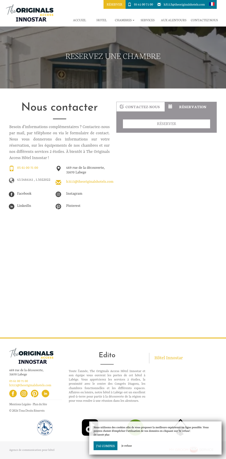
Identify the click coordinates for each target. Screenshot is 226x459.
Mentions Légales (20, 404)
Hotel (101, 20)
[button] (212, 4)
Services (147, 20)
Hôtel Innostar (168, 358)
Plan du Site (40, 404)
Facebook (24, 194)
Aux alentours (173, 20)
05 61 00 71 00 (143, 4)
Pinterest (73, 206)
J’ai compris (105, 446)
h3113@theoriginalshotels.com (184, 4)
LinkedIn (24, 206)
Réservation (187, 106)
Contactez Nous (204, 20)
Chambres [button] (124, 20)
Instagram (74, 194)
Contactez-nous (140, 106)
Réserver (114, 4)
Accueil (79, 20)
